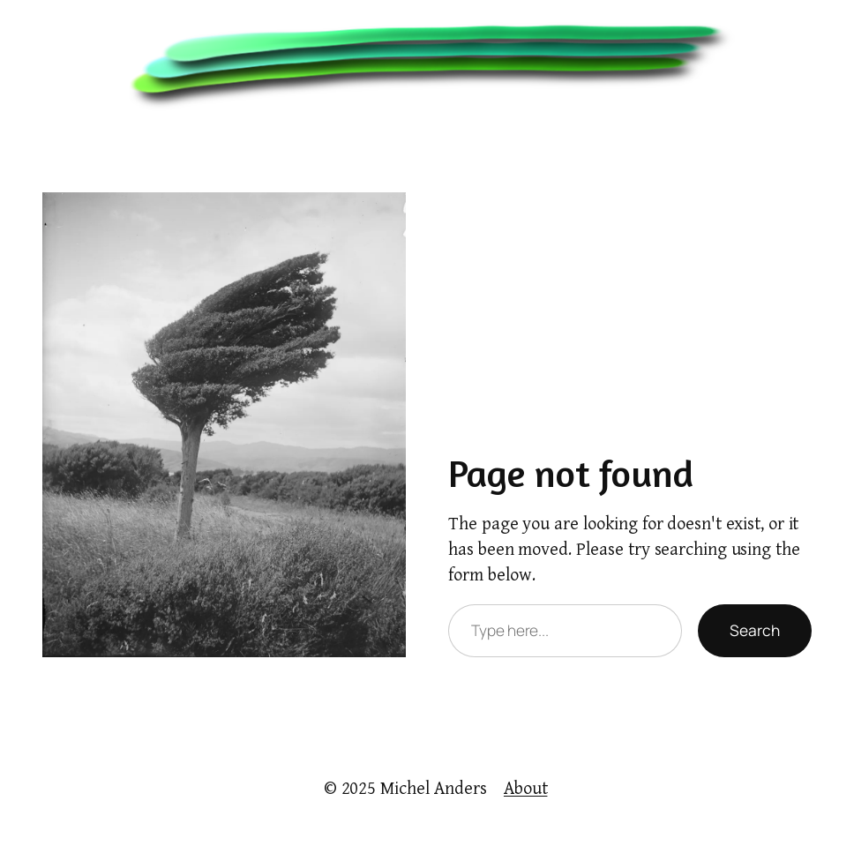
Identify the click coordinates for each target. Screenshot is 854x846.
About (526, 788)
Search (755, 630)
